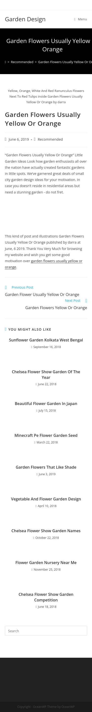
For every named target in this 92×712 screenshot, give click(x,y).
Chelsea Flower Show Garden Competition (46, 597)
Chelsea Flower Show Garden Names (46, 530)
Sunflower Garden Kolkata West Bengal (46, 340)
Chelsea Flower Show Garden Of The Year (46, 374)
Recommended (50, 139)
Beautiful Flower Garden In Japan (46, 403)
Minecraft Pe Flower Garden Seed (46, 435)
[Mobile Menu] (80, 19)
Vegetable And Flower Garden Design (46, 499)
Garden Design (25, 19)
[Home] (5, 62)
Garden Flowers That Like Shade (46, 467)
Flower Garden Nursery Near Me (46, 562)
